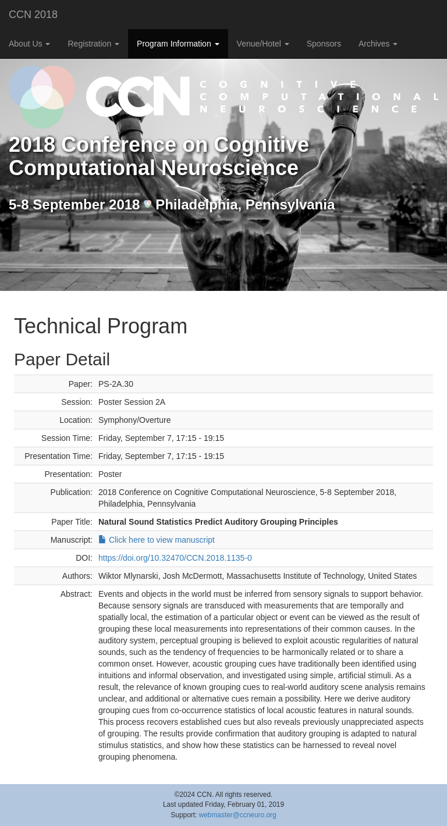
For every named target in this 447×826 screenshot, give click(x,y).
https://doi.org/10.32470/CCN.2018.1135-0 (175, 557)
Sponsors (324, 43)
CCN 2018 (33, 14)
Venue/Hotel (263, 43)
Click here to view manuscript (156, 539)
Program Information (178, 43)
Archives (378, 43)
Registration (93, 43)
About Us (29, 43)
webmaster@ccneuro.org (237, 815)
